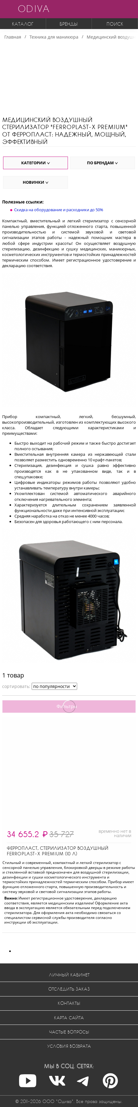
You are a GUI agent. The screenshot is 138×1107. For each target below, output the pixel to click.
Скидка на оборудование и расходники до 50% (58, 209)
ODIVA (33, 8)
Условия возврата (69, 1046)
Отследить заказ (69, 989)
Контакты (69, 1003)
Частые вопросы (69, 1031)
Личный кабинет (69, 974)
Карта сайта (69, 1017)
